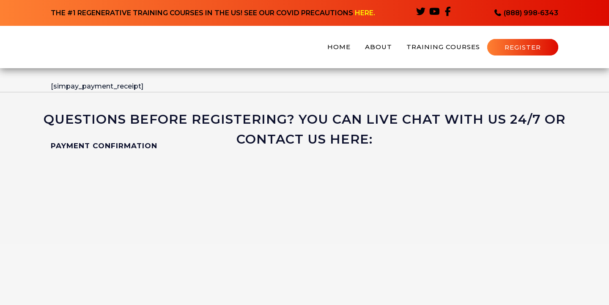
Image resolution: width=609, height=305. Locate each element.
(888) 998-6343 (526, 13)
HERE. (365, 13)
